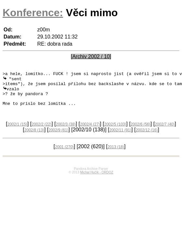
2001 (64, 154)
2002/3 (65, 131)
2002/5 (115, 131)
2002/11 (120, 137)
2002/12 (147, 137)
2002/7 (165, 131)
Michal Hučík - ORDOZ (96, 179)
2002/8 (34, 137)
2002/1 (17, 131)
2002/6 (140, 131)
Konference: (33, 12)
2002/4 (90, 131)
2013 (116, 154)
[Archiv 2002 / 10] (91, 56)
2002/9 (58, 137)
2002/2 (41, 131)
